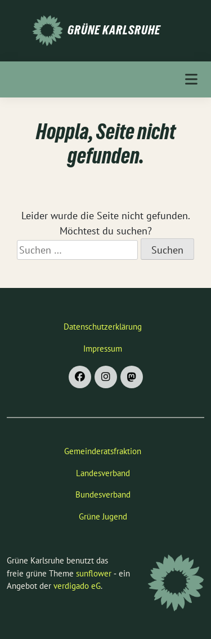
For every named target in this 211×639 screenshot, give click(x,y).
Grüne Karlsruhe (114, 30)
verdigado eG (77, 585)
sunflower (93, 573)
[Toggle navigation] (191, 79)
